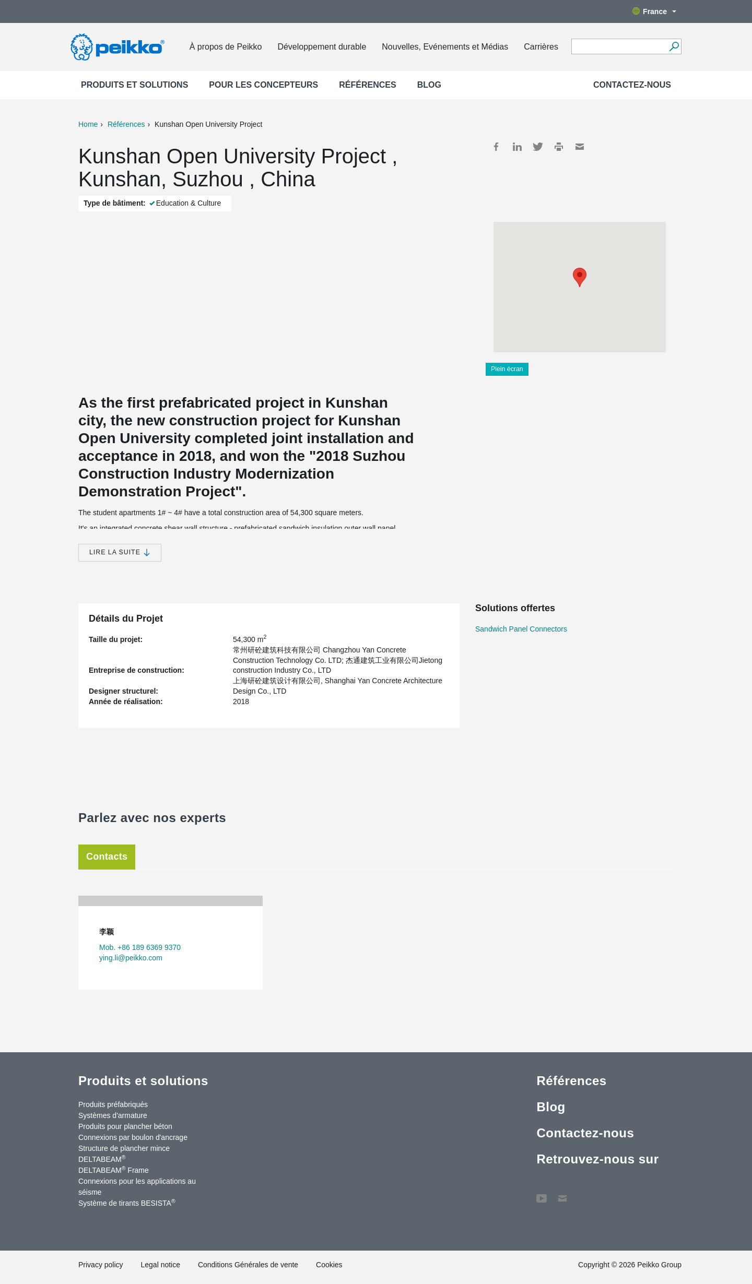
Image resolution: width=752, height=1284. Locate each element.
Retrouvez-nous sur (597, 1159)
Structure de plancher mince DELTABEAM (124, 1153)
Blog (429, 84)
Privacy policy (100, 1265)
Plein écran (507, 369)
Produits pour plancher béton (125, 1126)
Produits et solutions (134, 84)
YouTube (541, 1193)
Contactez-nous (632, 84)
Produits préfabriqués (113, 1104)
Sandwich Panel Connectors (521, 629)
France (654, 11)
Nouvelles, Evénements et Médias (445, 46)
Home (88, 124)
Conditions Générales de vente (248, 1265)
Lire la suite (119, 552)
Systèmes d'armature (112, 1115)
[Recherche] (673, 46)
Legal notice (160, 1265)
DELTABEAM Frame (113, 1169)
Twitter (538, 146)
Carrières (541, 46)
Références (367, 84)
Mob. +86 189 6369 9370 (140, 947)
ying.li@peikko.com (130, 958)
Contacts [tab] (106, 856)
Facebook (496, 146)
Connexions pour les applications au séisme (137, 1186)
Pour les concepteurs (263, 84)
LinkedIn (517, 146)
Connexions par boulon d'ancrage (132, 1137)
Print (559, 146)
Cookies (329, 1265)
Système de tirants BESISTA (126, 1202)
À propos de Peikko (226, 46)
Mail (579, 146)
